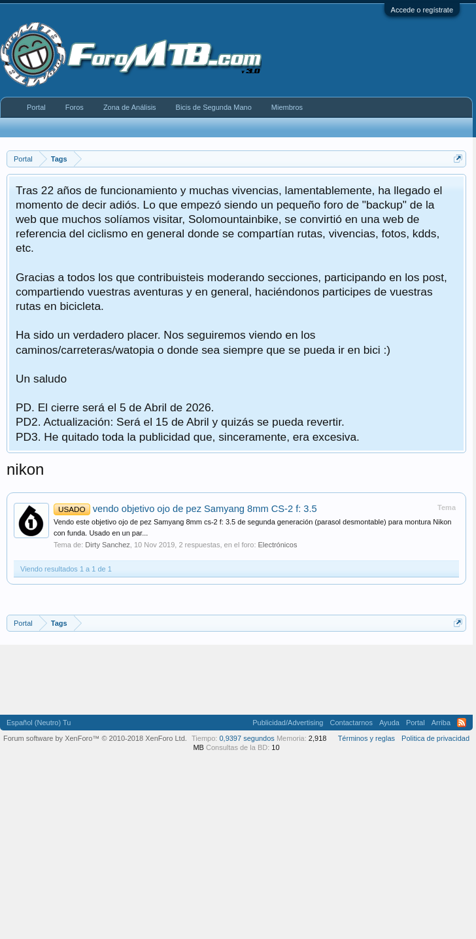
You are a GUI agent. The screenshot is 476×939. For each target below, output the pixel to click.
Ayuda (389, 722)
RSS (461, 722)
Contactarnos (351, 722)
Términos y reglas (366, 738)
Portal (36, 107)
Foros (74, 107)
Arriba (441, 722)
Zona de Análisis (129, 107)
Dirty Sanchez (107, 545)
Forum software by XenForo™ (95, 738)
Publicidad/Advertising (287, 722)
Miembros (287, 107)
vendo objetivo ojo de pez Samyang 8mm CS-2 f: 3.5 (185, 509)
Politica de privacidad (435, 738)
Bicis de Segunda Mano (214, 107)
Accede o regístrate (422, 10)
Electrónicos (278, 545)
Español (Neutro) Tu (39, 722)
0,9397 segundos (246, 738)
